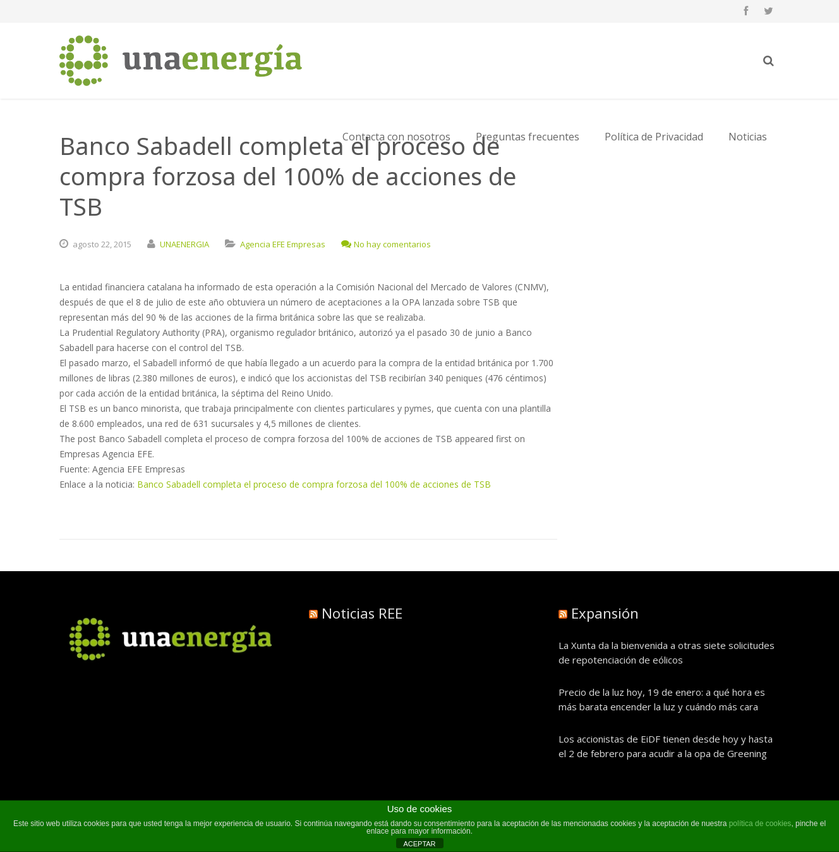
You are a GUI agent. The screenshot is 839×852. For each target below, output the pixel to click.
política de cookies (760, 823)
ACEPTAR (419, 844)
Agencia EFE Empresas (282, 244)
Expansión (605, 612)
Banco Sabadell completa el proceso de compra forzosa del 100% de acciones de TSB (314, 484)
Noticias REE (362, 612)
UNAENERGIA (184, 244)
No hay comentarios (386, 244)
